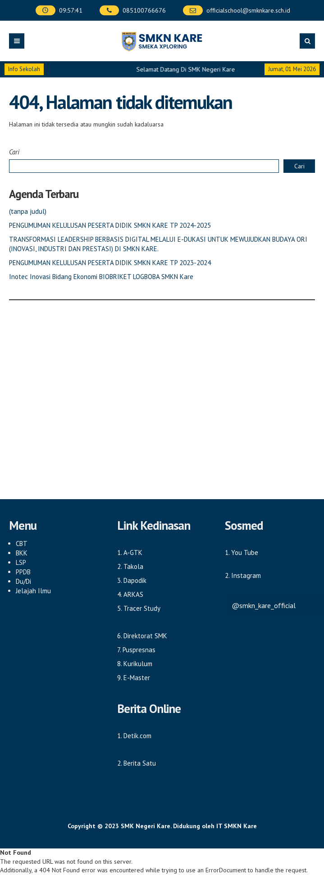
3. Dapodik (131, 580)
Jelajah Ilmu (33, 590)
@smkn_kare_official (264, 605)
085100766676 (144, 10)
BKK (21, 553)
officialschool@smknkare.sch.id (248, 10)
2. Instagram (243, 575)
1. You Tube (241, 552)
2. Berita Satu (136, 763)
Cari (14, 152)
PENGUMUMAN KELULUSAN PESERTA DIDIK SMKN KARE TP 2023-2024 (110, 262)
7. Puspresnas (136, 649)
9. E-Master (133, 677)
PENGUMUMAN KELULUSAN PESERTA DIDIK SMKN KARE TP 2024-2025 (110, 225)
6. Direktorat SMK (142, 635)
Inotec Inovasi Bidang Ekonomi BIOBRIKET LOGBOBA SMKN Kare (101, 276)
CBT (21, 543)
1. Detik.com (134, 735)
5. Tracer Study (138, 608)
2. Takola (130, 566)
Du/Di (23, 581)
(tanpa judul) (27, 211)
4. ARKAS (130, 594)
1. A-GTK (129, 552)
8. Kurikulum (134, 663)
